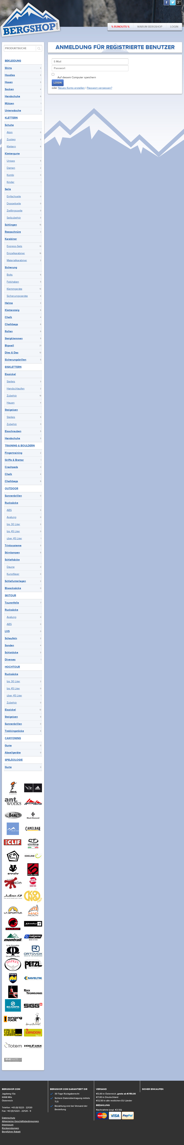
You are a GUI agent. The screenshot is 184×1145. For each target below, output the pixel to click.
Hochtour (12, 666)
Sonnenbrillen (13, 495)
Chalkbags (11, 324)
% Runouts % (120, 26)
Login (174, 26)
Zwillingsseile (14, 210)
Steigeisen (11, 409)
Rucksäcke (11, 502)
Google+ (179, 3)
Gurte (8, 745)
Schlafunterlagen (15, 581)
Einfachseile (14, 196)
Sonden (9, 645)
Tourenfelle (12, 602)
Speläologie (14, 759)
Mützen (9, 103)
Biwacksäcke (13, 588)
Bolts (10, 274)
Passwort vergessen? (99, 88)
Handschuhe (12, 96)
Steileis (11, 381)
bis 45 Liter (13, 531)
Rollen (9, 331)
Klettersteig (12, 310)
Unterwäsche (13, 110)
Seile (8, 189)
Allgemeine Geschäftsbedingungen (20, 1121)
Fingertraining (13, 453)
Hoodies (10, 75)
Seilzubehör (14, 217)
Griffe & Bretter (14, 460)
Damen (11, 168)
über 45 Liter (14, 538)
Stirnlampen (12, 552)
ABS (9, 510)
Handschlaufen (16, 388)
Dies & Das (11, 352)
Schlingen (11, 224)
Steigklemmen (14, 338)
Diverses (10, 659)
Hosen (9, 82)
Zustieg (11, 139)
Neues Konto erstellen (71, 88)
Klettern (11, 117)
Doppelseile (14, 203)
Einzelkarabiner (16, 253)
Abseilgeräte (13, 752)
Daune (11, 567)
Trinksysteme (13, 545)
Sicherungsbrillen (15, 359)
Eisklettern (13, 367)
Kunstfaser (13, 574)
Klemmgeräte (14, 289)
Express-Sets (14, 246)
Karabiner (11, 239)
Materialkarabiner (17, 260)
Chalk (8, 317)
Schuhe (9, 125)
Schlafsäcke (12, 559)
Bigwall (9, 345)
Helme (9, 303)
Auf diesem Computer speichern (77, 77)
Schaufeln (11, 638)
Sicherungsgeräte (17, 296)
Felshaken (13, 281)
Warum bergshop (149, 26)
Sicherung (11, 267)
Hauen (11, 402)
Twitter (173, 3)
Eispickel (10, 374)
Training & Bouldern (20, 445)
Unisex (11, 160)
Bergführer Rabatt (11, 1131)
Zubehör (12, 395)
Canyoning (13, 738)
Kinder (10, 182)
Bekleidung (13, 60)
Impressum (7, 1124)
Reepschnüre (13, 231)
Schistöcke (11, 652)
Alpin (10, 132)
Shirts (8, 68)
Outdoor (11, 488)
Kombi (10, 175)
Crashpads (11, 467)
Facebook (167, 3)
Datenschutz (8, 1117)
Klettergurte (12, 153)
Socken (9, 89)
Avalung (11, 517)
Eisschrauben (13, 431)
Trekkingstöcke (14, 731)
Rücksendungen (10, 1128)
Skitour (10, 595)
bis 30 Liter (13, 524)
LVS (7, 631)
